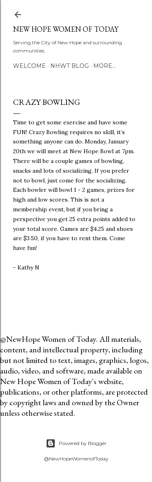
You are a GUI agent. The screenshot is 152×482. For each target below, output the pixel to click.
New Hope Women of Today (65, 29)
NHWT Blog (69, 65)
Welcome (29, 65)
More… (104, 65)
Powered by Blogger (76, 443)
